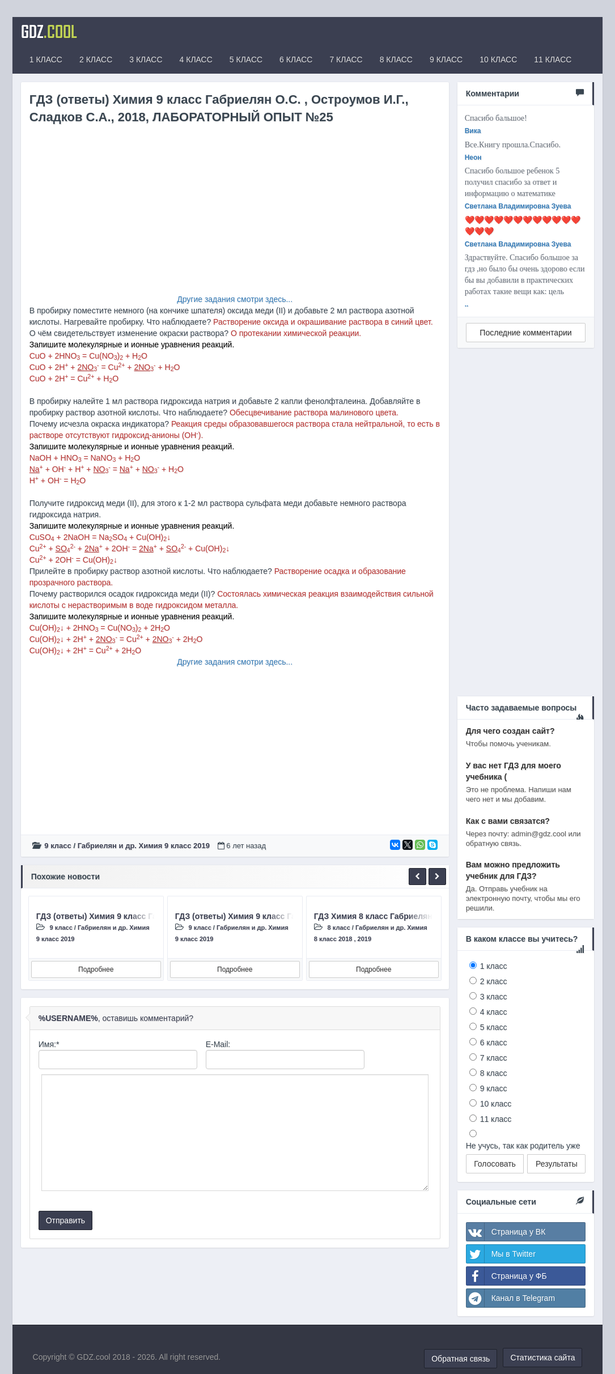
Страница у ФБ (506, 1276)
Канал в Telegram (510, 1298)
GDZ (49, 31)
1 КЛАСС (45, 59)
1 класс (493, 966)
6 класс (493, 1042)
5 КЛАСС (246, 59)
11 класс (496, 1119)
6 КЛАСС (295, 59)
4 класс (493, 1011)
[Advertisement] (234, 214)
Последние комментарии (525, 332)
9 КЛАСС (446, 59)
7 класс (493, 1057)
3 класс (493, 996)
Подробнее (95, 969)
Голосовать (495, 1163)
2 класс (493, 981)
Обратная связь (460, 1358)
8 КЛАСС (396, 59)
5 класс (493, 1027)
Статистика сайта (542, 1357)
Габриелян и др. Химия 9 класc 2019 (144, 845)
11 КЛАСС (552, 59)
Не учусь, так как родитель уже (523, 1145)
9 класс (57, 845)
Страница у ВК (506, 1232)
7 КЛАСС (345, 59)
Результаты (557, 1163)
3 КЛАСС (145, 59)
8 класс (339, 927)
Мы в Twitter (501, 1254)
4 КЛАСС (196, 59)
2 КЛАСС (95, 59)
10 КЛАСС (498, 59)
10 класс (496, 1103)
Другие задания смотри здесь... (234, 299)
